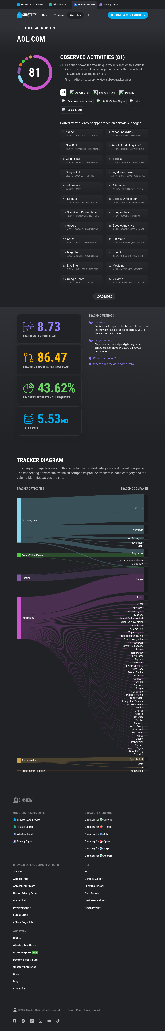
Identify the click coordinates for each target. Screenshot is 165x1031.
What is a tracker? (102, 358)
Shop (16, 974)
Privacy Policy (83, 1010)
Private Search (59, 4)
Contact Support (94, 878)
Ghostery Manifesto (24, 945)
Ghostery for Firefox (98, 826)
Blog (15, 981)
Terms (70, 1010)
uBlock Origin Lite (23, 922)
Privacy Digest (109, 4)
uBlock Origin (21, 914)
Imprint (96, 1010)
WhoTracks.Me (84, 4)
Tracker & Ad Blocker (30, 4)
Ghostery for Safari (97, 834)
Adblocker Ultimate (24, 886)
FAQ (87, 871)
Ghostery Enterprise (24, 966)
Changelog (19, 988)
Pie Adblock (20, 900)
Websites (75, 15)
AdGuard (18, 871)
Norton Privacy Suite (25, 893)
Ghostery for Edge (97, 848)
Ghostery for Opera (97, 841)
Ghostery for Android (98, 855)
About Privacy (93, 907)
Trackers (59, 15)
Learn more (116, 333)
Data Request (92, 893)
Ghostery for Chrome (98, 819)
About (45, 15)
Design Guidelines (95, 900)
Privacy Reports (25, 952)
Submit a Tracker (94, 886)
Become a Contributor (128, 15)
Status (17, 938)
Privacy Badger (22, 907)
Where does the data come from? (112, 364)
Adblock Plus (20, 878)
